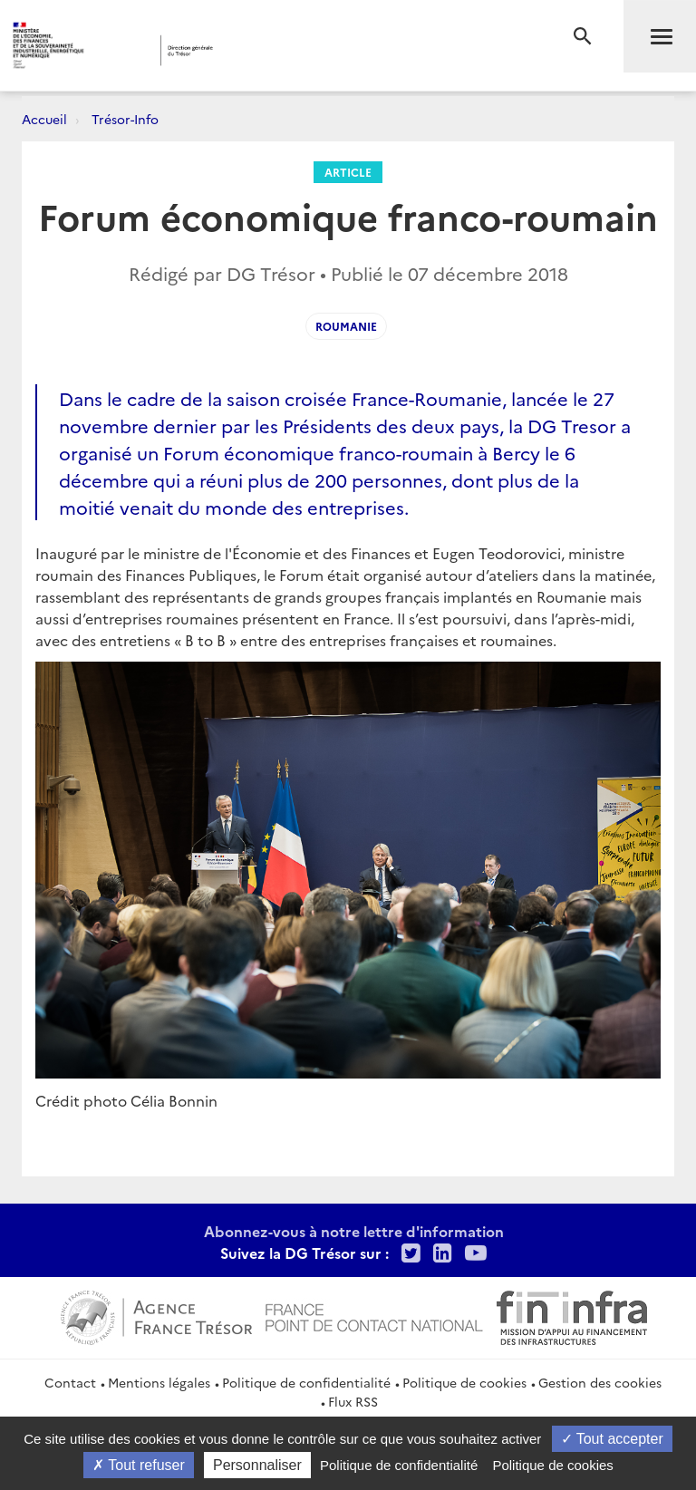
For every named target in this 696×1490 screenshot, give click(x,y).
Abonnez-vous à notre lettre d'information (354, 1231)
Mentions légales (159, 1382)
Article (348, 171)
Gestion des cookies (600, 1382)
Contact (70, 1382)
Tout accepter (612, 1438)
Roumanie (346, 326)
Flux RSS (353, 1401)
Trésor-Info (125, 119)
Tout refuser (138, 1465)
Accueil (44, 119)
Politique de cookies (464, 1382)
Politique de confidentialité (306, 1382)
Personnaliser (257, 1465)
